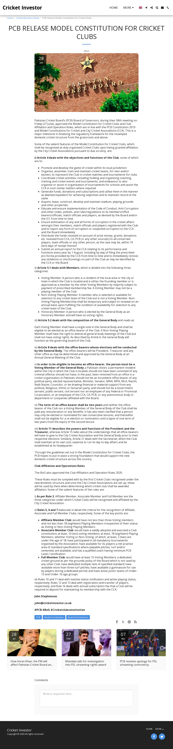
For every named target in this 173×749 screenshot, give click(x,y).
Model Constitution (54, 617)
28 (14, 635)
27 (69, 635)
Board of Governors (78, 617)
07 (123, 635)
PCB (38, 617)
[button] (146, 7)
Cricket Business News (27, 17)
